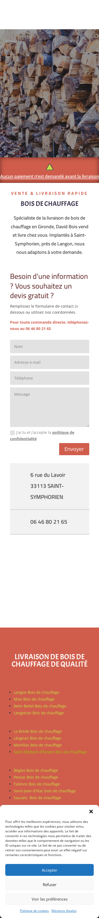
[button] (91, 811)
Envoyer (74, 449)
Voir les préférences (50, 899)
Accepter (49, 870)
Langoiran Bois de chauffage (39, 712)
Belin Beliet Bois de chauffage (40, 705)
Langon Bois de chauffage (36, 692)
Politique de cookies (34, 911)
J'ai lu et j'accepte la (42, 435)
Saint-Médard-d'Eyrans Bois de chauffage (50, 751)
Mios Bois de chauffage (34, 699)
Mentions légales (64, 911)
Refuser (49, 884)
